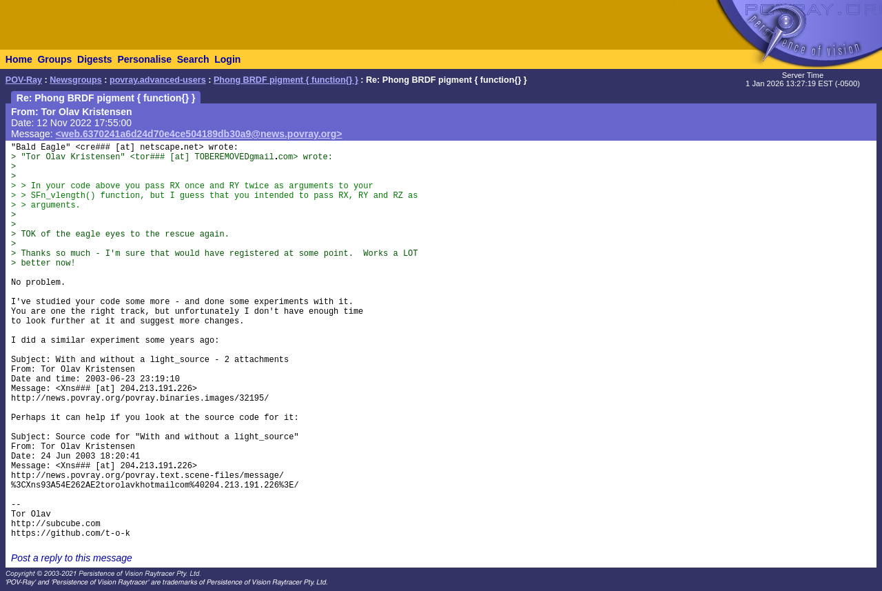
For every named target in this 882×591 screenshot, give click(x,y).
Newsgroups (76, 80)
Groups (54, 59)
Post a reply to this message (71, 557)
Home (19, 59)
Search (193, 59)
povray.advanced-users (158, 80)
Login (227, 59)
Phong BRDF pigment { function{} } (286, 80)
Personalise (144, 59)
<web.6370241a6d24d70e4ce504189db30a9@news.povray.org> (199, 133)
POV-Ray (24, 80)
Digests (94, 59)
